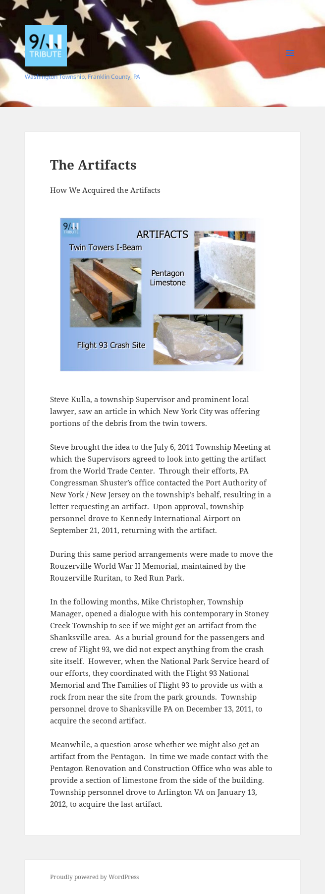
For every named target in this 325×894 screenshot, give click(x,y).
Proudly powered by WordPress (94, 877)
